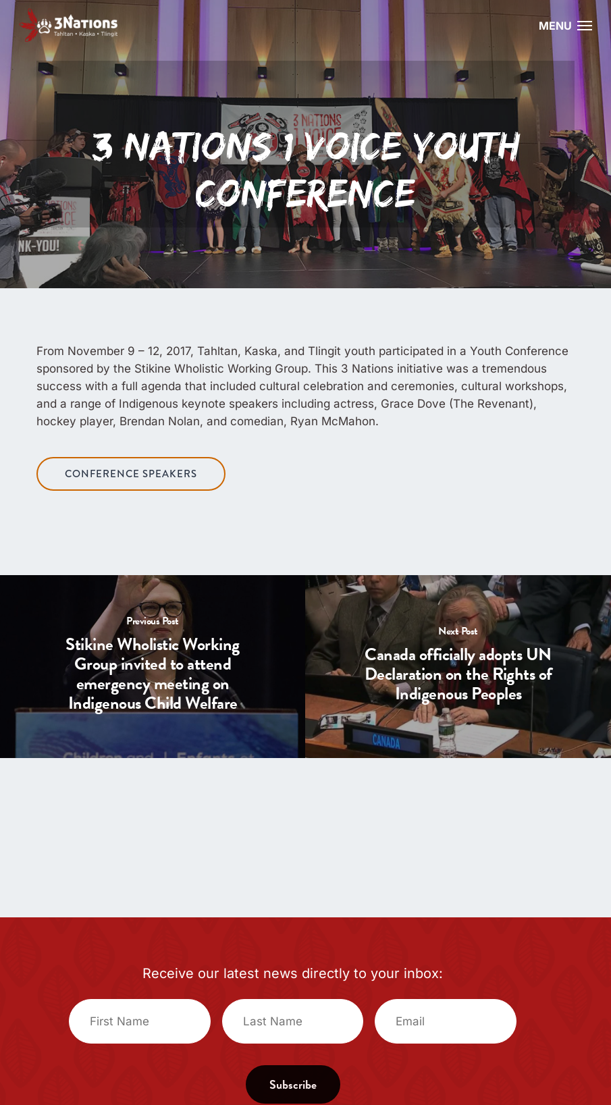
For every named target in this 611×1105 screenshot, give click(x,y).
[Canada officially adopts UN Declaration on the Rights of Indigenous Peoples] (458, 666)
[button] (584, 25)
